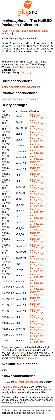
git (31, 76)
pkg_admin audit (14, 390)
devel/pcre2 (19, 102)
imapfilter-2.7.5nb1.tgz (36, 119)
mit (13, 73)
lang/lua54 (6, 102)
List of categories (31, 31)
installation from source (26, 361)
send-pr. (40, 416)
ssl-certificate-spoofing (26, 385)
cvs (22, 76)
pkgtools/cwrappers (30, 90)
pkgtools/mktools (10, 90)
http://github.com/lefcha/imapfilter (29, 70)
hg (27, 76)
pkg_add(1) (21, 356)
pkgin (14, 353)
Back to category (11, 31)
